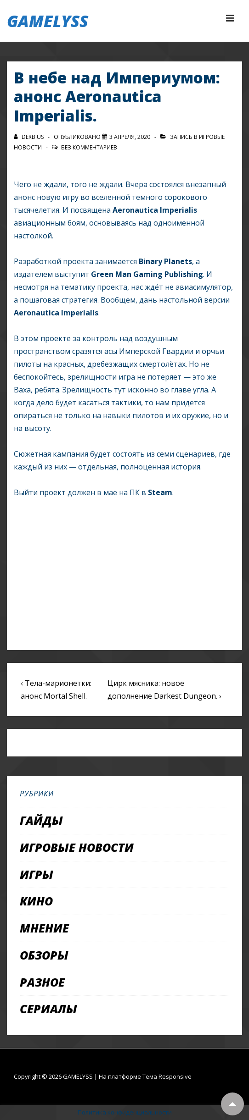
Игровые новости (77, 847)
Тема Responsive (167, 1076)
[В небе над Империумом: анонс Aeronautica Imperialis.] (129, 137)
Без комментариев (89, 147)
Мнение (44, 928)
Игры (36, 874)
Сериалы (48, 1008)
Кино (36, 901)
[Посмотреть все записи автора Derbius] (29, 137)
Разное (42, 982)
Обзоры (44, 955)
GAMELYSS (47, 21)
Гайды (41, 820)
